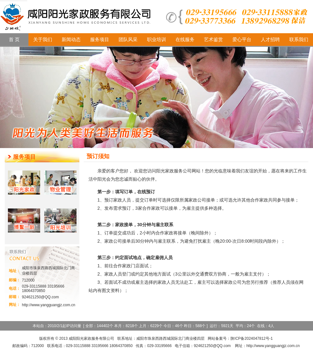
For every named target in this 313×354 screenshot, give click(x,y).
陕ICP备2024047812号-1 (251, 338)
